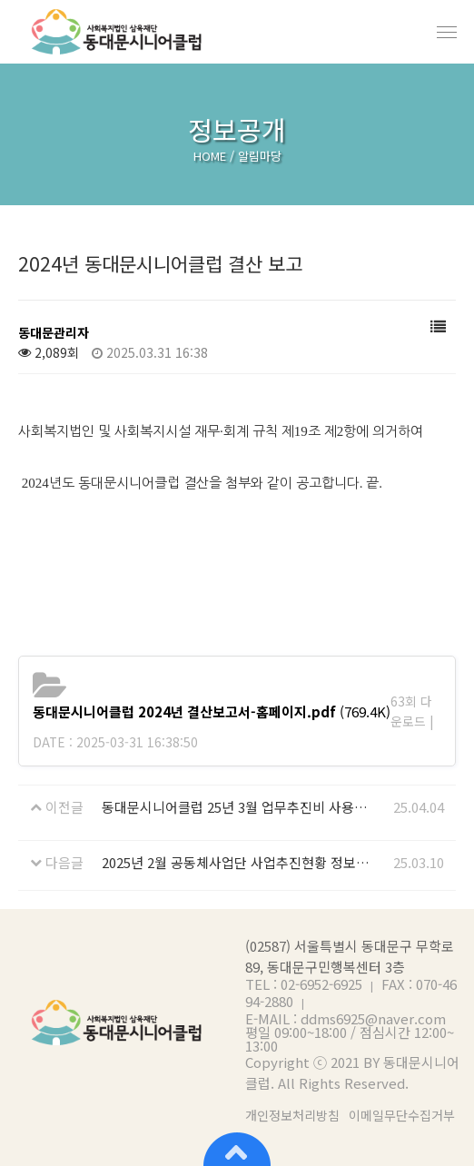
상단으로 (237, 1148)
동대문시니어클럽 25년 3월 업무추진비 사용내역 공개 (237, 806)
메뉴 (447, 32)
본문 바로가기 (0, 0)
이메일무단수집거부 (402, 1115)
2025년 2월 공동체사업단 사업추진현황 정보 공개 (237, 862)
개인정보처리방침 (292, 1115)
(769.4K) (211, 711)
